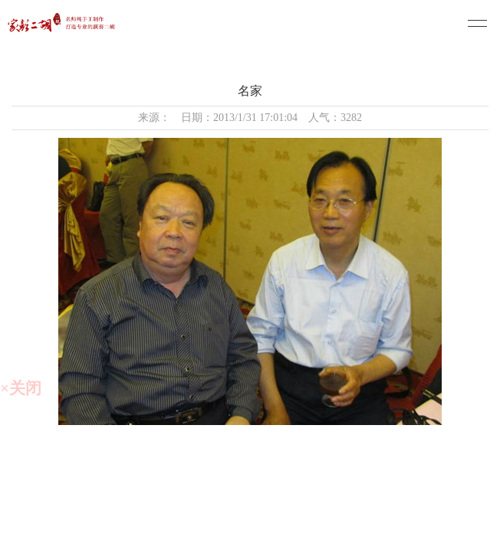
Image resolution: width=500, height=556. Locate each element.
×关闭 (20, 388)
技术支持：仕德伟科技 (254, 540)
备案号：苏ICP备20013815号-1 (254, 510)
